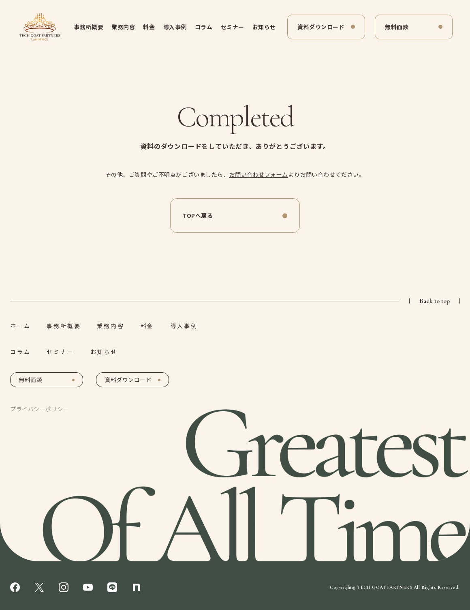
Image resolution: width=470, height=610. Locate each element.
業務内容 (123, 27)
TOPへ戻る (198, 215)
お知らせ (264, 27)
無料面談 (396, 27)
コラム (204, 27)
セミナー (232, 27)
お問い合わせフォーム (258, 174)
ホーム (20, 326)
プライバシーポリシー (39, 409)
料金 (149, 27)
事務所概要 (88, 27)
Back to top (434, 301)
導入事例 (175, 27)
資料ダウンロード (320, 27)
